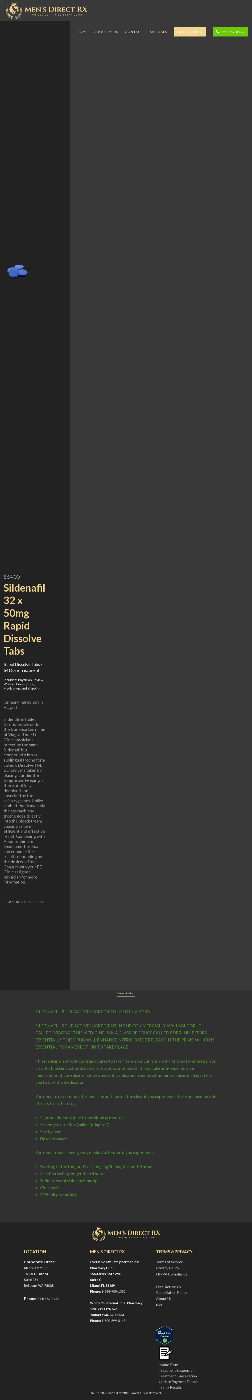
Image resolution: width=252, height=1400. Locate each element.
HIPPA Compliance (171, 1274)
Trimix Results (170, 1387)
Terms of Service (169, 1261)
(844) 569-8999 (48, 1299)
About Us (164, 1298)
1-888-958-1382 (113, 1291)
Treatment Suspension (176, 1370)
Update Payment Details (178, 1381)
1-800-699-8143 (113, 1321)
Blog (159, 1304)
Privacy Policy (167, 1268)
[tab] (126, 993)
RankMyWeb (153, 1393)
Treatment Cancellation (178, 1376)
